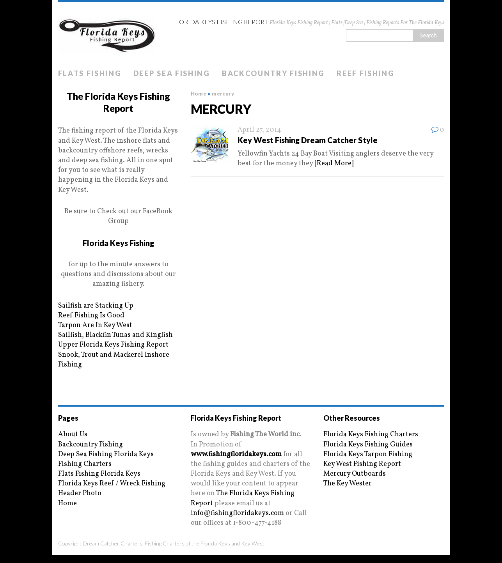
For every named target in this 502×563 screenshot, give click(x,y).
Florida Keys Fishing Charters (370, 434)
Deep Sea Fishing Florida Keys (106, 454)
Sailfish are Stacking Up (95, 306)
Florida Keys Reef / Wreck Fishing (111, 484)
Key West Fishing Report (362, 464)
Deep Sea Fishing (171, 73)
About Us (72, 434)
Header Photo (79, 493)
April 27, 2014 (259, 130)
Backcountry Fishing (273, 73)
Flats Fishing (90, 73)
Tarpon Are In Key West (95, 325)
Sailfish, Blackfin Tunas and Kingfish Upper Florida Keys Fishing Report (115, 340)
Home (67, 503)
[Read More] (333, 163)
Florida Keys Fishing (118, 243)
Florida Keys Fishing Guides (368, 445)
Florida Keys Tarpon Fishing (367, 454)
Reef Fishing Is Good (91, 315)
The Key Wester (347, 484)
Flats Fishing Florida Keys (99, 474)
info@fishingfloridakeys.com (237, 513)
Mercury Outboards (354, 474)
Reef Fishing (365, 73)
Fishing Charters (85, 464)
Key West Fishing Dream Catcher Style (308, 140)
